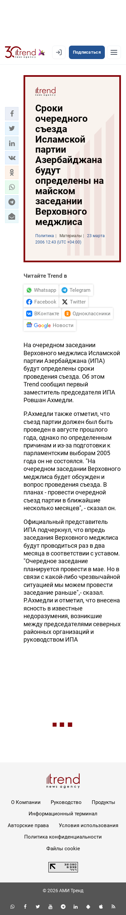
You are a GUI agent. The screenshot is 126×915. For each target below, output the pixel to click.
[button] (11, 113)
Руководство (66, 802)
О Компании (26, 802)
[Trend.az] (25, 52)
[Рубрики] (114, 52)
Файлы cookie (63, 849)
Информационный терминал (63, 814)
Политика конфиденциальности (63, 837)
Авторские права (28, 825)
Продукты (103, 802)
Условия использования (88, 825)
